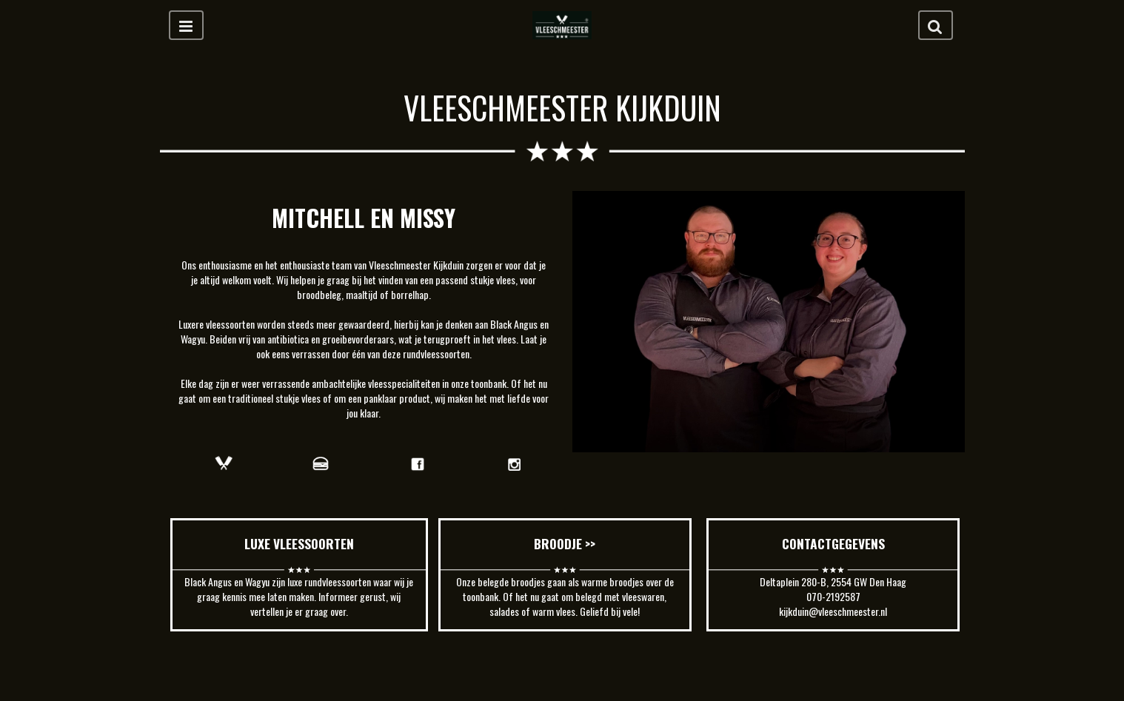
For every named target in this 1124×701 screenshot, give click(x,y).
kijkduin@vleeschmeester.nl (833, 611)
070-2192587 (833, 596)
